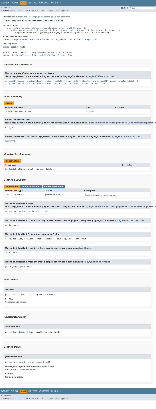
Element (7, 39)
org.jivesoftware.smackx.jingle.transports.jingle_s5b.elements (41, 17)
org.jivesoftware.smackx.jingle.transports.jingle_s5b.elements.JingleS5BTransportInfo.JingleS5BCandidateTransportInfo (66, 30)
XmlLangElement (59, 39)
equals (8, 211)
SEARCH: (124, 8)
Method (35, 11)
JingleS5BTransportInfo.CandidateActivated (28, 81)
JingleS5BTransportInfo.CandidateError (74, 81)
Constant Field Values (15, 302)
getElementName (52, 195)
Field (20, 11)
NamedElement (43, 39)
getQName (24, 266)
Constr (27, 11)
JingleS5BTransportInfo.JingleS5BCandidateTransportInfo (42, 55)
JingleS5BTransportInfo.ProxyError (86, 84)
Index (53, 3)
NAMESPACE (10, 141)
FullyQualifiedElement (23, 39)
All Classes (6, 7)
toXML (46, 211)
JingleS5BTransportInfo (14, 47)
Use (29, 3)
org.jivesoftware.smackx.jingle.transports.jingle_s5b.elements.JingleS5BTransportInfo (46, 28)
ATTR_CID (9, 127)
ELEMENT (90, 111)
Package (14, 3)
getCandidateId (22, 211)
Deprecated (44, 3)
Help (59, 3)
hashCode (36, 211)
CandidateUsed (12, 169)
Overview (5, 3)
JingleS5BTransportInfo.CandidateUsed (52, 52)
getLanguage (11, 266)
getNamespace (12, 225)
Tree (35, 3)
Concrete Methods (53, 187)
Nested (13, 11)
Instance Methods (31, 187)
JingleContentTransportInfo (82, 39)
